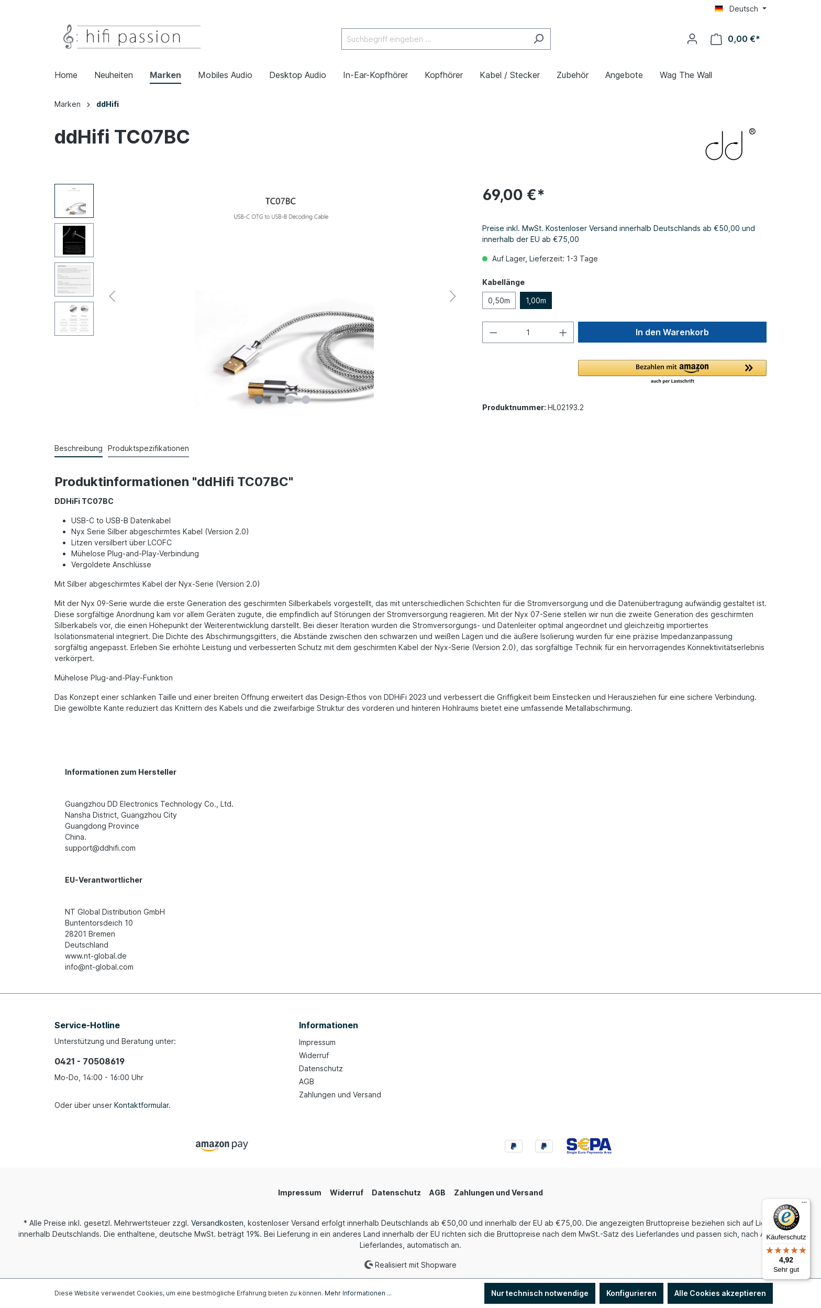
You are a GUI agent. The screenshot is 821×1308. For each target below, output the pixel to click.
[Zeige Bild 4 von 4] (306, 399)
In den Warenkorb (672, 332)
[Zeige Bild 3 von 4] (290, 399)
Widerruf (314, 1055)
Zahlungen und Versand (340, 1094)
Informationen (328, 1025)
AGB (306, 1081)
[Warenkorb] (735, 39)
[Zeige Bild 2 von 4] (274, 399)
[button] (672, 372)
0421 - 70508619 (89, 1061)
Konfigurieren (631, 1293)
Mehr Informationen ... (358, 1293)
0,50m (499, 300)
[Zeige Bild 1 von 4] (258, 399)
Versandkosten (217, 1222)
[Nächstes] (453, 296)
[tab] (78, 448)
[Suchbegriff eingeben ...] (434, 39)
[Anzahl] (528, 332)
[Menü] (804, 1205)
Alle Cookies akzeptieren (720, 1293)
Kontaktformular (141, 1105)
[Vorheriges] (112, 296)
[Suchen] (538, 39)
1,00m (536, 300)
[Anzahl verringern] (493, 332)
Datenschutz (321, 1068)
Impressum (317, 1042)
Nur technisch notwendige (540, 1293)
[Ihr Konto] (692, 39)
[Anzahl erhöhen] (563, 332)
